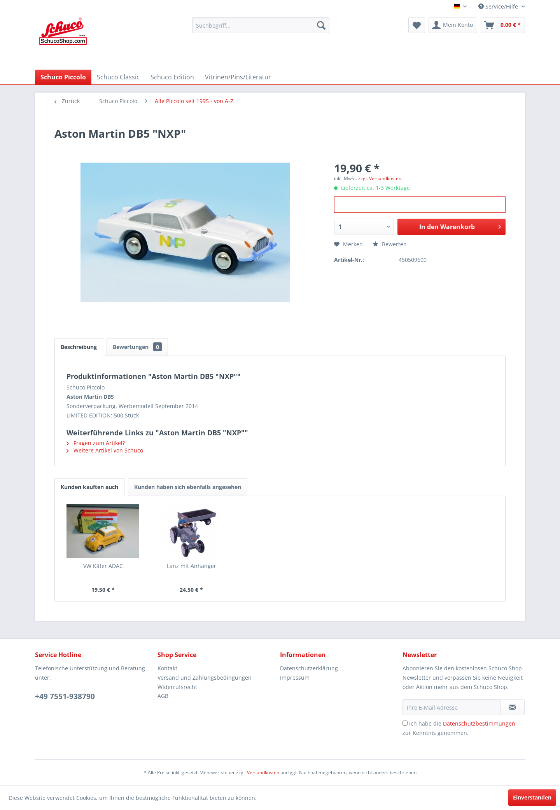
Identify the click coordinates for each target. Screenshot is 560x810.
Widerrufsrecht (177, 687)
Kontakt (167, 668)
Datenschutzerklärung (309, 668)
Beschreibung (79, 347)
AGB (163, 696)
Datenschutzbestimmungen (479, 723)
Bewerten (390, 244)
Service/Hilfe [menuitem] (499, 6)
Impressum (295, 677)
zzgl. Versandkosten (379, 178)
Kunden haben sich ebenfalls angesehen (187, 487)
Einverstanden (532, 797)
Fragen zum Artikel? (95, 443)
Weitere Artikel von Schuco (104, 450)
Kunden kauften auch (89, 487)
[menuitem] (260, 25)
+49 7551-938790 (65, 696)
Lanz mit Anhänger (191, 566)
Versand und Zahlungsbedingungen (205, 677)
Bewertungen (137, 346)
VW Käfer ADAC (103, 566)
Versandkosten (263, 772)
